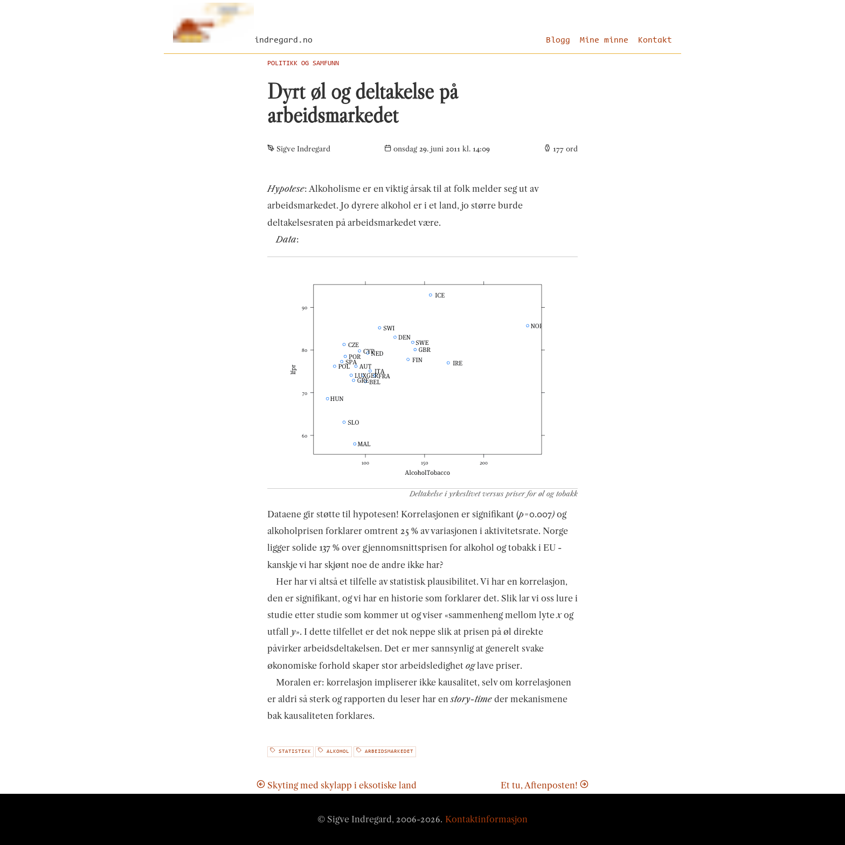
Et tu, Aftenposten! (544, 785)
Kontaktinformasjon (486, 819)
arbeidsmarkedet (384, 750)
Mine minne (604, 40)
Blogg (558, 40)
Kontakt (655, 40)
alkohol (333, 750)
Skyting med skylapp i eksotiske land (337, 785)
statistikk (290, 750)
